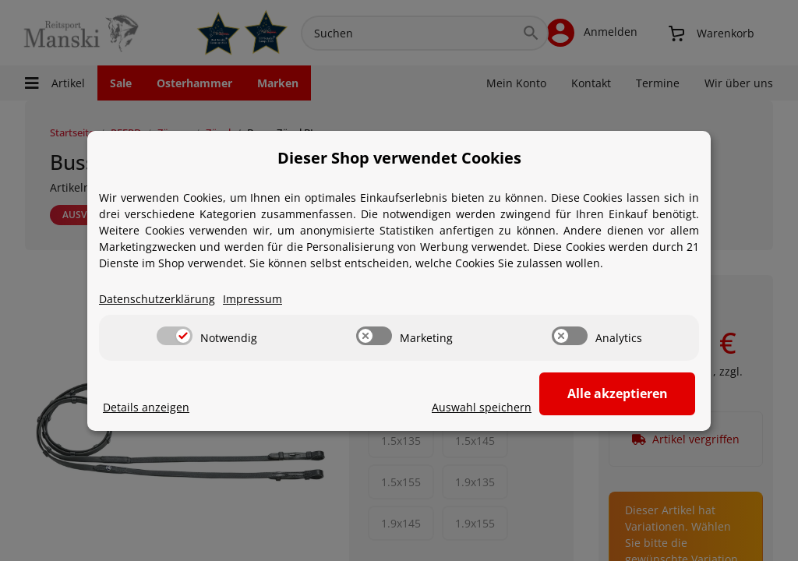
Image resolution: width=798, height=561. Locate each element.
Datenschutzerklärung (157, 298)
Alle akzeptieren (617, 393)
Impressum (252, 298)
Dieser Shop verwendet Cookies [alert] (399, 157)
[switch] (174, 335)
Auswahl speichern (481, 407)
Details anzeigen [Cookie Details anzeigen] (146, 407)
